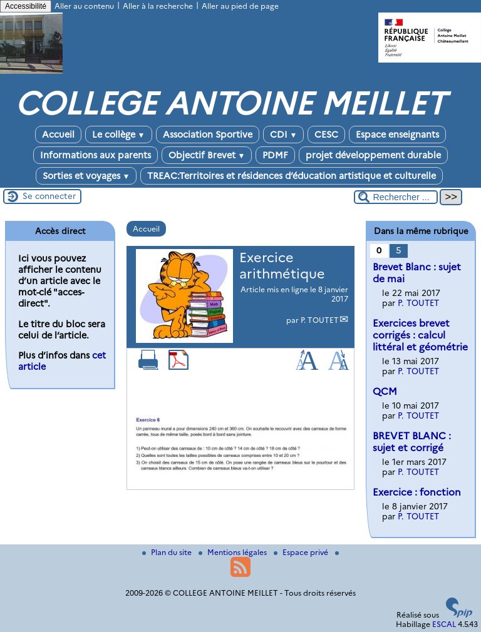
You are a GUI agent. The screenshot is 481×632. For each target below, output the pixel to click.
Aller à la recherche (158, 6)
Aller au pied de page (240, 6)
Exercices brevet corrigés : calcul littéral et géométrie (420, 335)
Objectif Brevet (207, 155)
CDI (283, 134)
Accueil (58, 134)
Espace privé (302, 552)
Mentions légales (234, 552)
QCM (385, 391)
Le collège (118, 134)
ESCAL (444, 624)
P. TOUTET (320, 320)
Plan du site (168, 552)
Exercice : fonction (417, 492)
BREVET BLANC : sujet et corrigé (412, 442)
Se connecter (49, 196)
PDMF (275, 155)
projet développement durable (373, 155)
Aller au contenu (84, 6)
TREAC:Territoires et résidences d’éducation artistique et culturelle (291, 175)
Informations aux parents (95, 155)
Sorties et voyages (86, 175)
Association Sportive (207, 134)
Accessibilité (25, 6)
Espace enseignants (397, 134)
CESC (326, 134)
